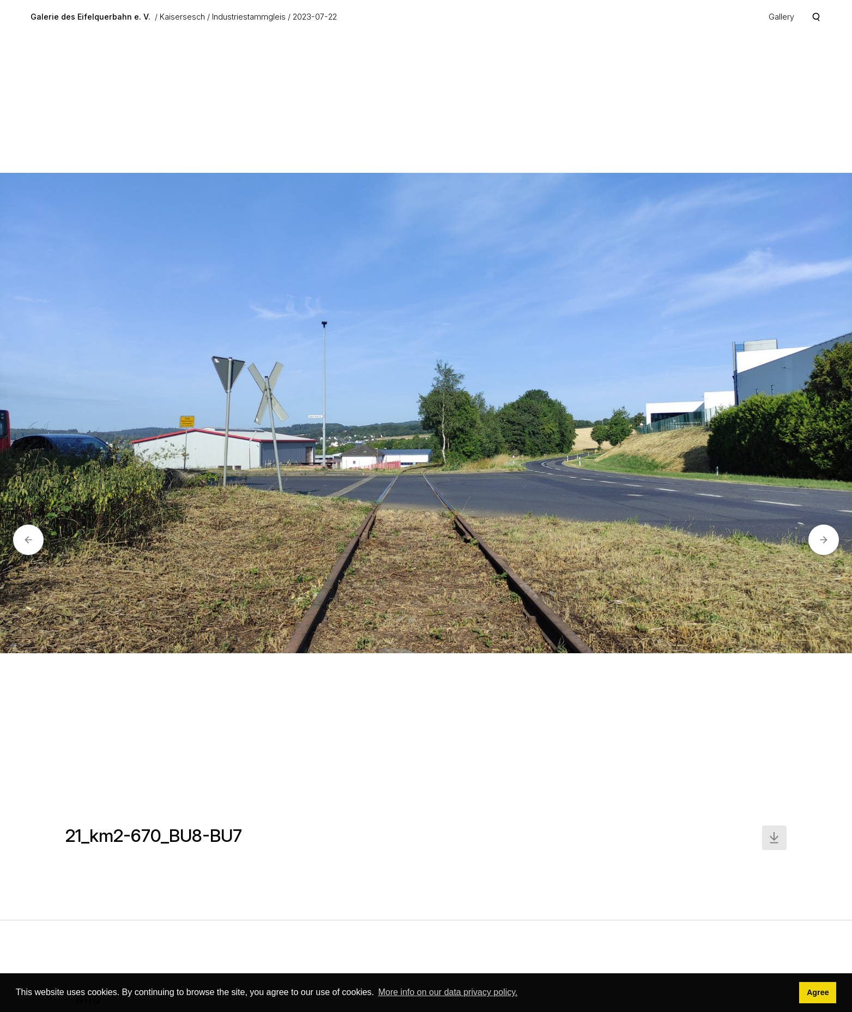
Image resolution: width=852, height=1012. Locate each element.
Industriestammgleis (249, 16)
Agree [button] (818, 992)
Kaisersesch (182, 16)
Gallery (781, 16)
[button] (28, 540)
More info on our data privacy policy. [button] (448, 992)
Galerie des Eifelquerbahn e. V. (90, 16)
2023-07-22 (315, 16)
